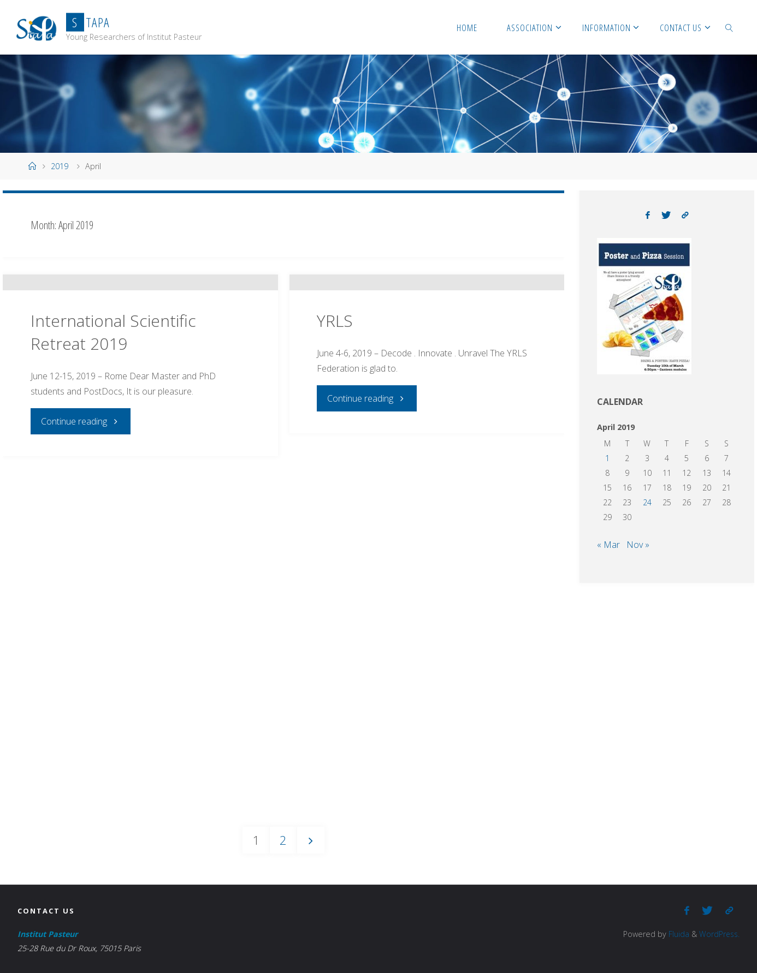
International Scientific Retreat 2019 (113, 405)
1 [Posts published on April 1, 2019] (607, 458)
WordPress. (718, 934)
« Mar (608, 545)
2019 (59, 166)
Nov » (637, 545)
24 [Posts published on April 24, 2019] (647, 502)
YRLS (335, 394)
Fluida (676, 934)
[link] (729, 27)
